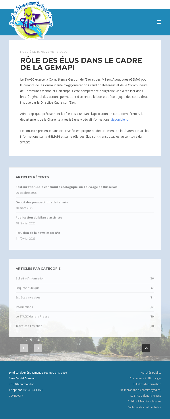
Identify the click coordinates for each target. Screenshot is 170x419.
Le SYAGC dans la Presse (32, 319)
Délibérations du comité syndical (140, 390)
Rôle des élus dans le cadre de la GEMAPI (81, 64)
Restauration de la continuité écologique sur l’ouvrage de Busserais (66, 190)
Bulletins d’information (147, 384)
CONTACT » (16, 396)
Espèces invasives (28, 300)
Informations (24, 310)
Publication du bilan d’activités (39, 220)
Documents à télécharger (145, 378)
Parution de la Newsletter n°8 (38, 236)
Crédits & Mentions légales (144, 401)
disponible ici (119, 119)
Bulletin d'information (30, 281)
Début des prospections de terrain (42, 205)
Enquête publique (28, 291)
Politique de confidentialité (144, 407)
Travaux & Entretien (29, 329)
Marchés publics (151, 373)
